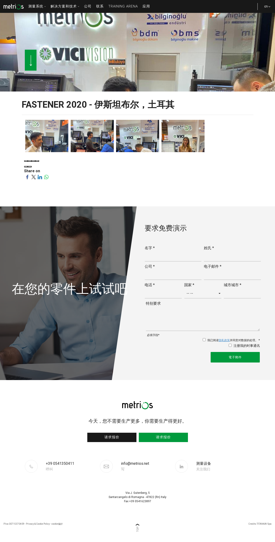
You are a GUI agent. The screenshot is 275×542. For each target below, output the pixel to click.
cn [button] (265, 8)
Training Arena (123, 6)
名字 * (150, 248)
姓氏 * (209, 248)
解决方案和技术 (65, 6)
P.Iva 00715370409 (14, 524)
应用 (146, 6)
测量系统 (37, 6)
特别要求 (153, 303)
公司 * (150, 266)
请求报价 (111, 437)
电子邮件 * (212, 266)
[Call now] (72, 466)
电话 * (150, 285)
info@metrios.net (135, 466)
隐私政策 (224, 340)
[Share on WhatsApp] (46, 176)
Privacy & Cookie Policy (38, 524)
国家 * (189, 285)
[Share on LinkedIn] (40, 176)
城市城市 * (232, 285)
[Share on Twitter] (33, 176)
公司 (88, 6)
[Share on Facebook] (27, 176)
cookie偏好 (57, 524)
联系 (100, 6)
